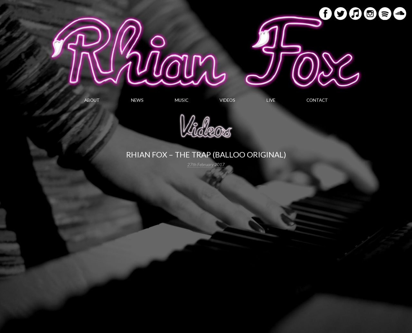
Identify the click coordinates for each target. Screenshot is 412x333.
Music (181, 100)
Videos (227, 100)
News (137, 100)
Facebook (325, 13)
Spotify (385, 13)
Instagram (370, 13)
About (92, 100)
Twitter (340, 13)
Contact (317, 100)
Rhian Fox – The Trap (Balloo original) (206, 154)
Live (271, 100)
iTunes (355, 13)
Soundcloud (399, 13)
